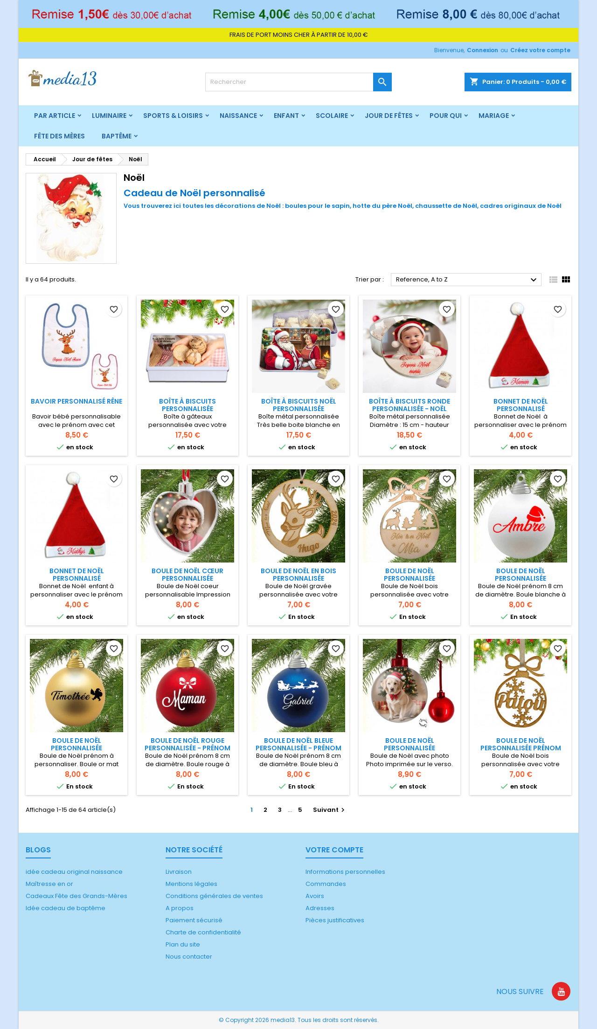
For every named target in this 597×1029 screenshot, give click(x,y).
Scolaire (332, 115)
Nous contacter (189, 956)
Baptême (117, 136)
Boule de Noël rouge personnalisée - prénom (187, 744)
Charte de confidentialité (203, 932)
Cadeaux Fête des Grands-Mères (76, 896)
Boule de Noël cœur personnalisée (187, 574)
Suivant (330, 809)
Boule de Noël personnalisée (409, 574)
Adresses (319, 908)
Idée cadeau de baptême (65, 908)
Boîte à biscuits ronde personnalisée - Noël (409, 405)
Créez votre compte (540, 50)
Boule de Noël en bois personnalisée (298, 574)
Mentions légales (191, 883)
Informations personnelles (345, 871)
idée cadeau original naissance (74, 871)
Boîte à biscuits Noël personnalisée (298, 405)
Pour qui (446, 115)
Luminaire (109, 115)
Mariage (494, 115)
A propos (180, 908)
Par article (54, 115)
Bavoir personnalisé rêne (76, 401)
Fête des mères (59, 136)
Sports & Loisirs (173, 115)
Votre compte (334, 849)
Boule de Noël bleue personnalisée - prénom (298, 744)
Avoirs (314, 896)
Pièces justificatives (334, 920)
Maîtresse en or (49, 883)
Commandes (325, 883)
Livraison (179, 871)
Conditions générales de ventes (214, 896)
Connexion (482, 50)
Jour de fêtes (389, 115)
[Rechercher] (298, 82)
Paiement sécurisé (194, 920)
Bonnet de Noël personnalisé (520, 405)
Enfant (286, 115)
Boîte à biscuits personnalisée (187, 405)
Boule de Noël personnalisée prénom (520, 744)
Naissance (238, 115)
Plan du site (183, 944)
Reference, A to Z (467, 280)
